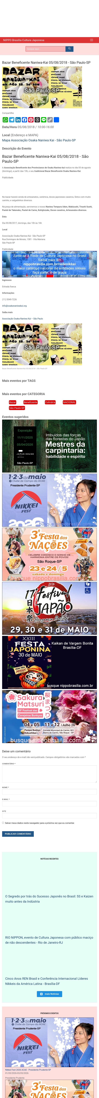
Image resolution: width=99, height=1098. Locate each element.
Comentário (8, 763)
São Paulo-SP (17, 407)
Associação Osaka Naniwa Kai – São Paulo (22, 318)
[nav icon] (91, 40)
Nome (5, 787)
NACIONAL (69, 402)
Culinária (50, 402)
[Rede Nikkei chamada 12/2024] (49, 276)
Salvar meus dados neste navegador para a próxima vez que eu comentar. (40, 823)
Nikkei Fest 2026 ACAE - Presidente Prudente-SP (28, 1069)
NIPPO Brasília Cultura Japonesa (26, 40)
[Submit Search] (69, 49)
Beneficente (30, 402)
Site (4, 811)
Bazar (12, 402)
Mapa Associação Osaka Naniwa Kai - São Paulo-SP (39, 140)
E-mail (6, 799)
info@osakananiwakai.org (14, 305)
